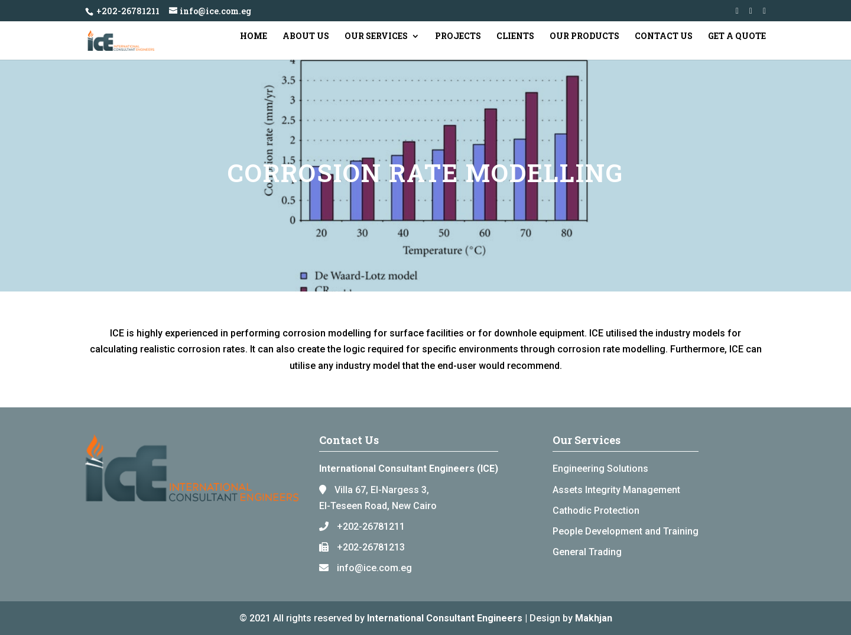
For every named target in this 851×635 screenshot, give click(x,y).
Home (253, 36)
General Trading (587, 552)
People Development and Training (626, 531)
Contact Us (664, 36)
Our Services (376, 36)
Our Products (584, 36)
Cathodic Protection (596, 510)
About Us (305, 36)
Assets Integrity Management (616, 489)
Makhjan (593, 618)
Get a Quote (737, 36)
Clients (515, 36)
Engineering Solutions (600, 468)
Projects (458, 36)
